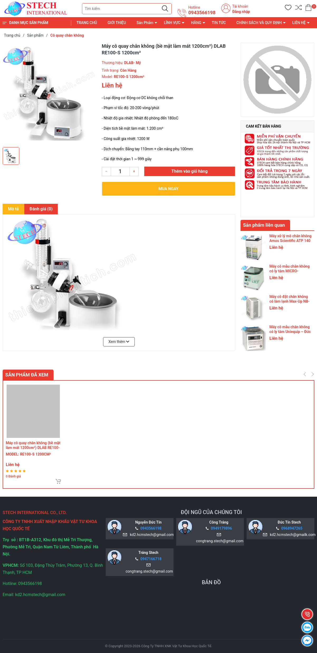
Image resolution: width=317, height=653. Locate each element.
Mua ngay (168, 188)
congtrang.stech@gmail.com (218, 541)
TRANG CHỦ (86, 23)
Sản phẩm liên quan (264, 225)
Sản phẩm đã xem (26, 375)
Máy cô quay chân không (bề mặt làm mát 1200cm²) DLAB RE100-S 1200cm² (33, 447)
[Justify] (165, 8)
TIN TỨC (219, 23)
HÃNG (196, 23)
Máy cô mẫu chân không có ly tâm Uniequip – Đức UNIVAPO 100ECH (290, 331)
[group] (50, 93)
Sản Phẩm (145, 23)
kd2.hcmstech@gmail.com (151, 535)
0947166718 (150, 559)
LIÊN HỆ (299, 23)
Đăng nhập (241, 11)
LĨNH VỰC (172, 23)
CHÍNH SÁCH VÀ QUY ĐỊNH (259, 23)
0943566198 (201, 12)
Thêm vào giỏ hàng (189, 171)
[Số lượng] (120, 171)
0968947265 (291, 528)
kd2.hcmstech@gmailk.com (291, 535)
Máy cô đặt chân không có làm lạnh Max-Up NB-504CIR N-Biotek (290, 301)
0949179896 (221, 528)
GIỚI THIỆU (117, 23)
